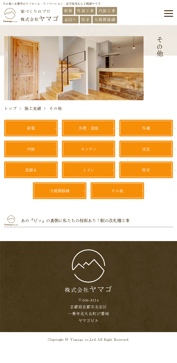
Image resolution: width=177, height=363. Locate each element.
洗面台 (31, 170)
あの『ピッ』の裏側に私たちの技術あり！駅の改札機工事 (75, 220)
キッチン (88, 149)
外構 (146, 128)
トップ (10, 108)
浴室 (146, 149)
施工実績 (33, 108)
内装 (31, 149)
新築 (31, 128)
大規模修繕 (59, 190)
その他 (117, 190)
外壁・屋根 (88, 128)
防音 (146, 170)
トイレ (88, 170)
